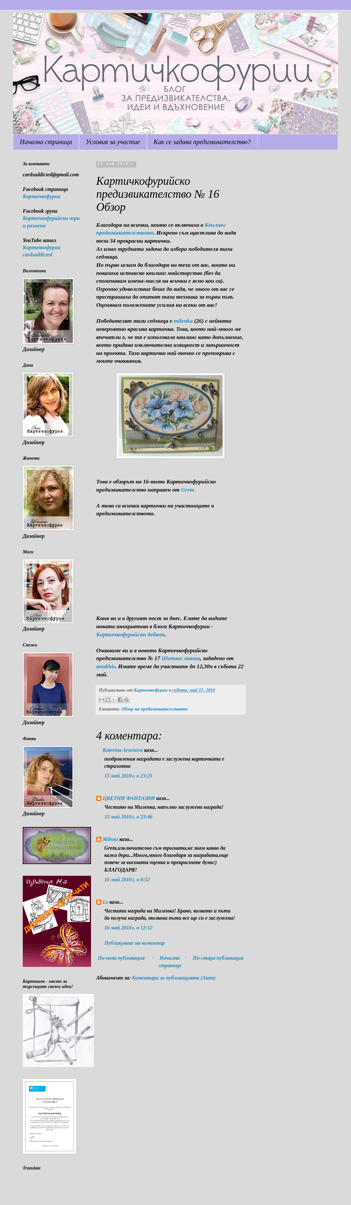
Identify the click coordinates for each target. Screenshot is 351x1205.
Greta (187, 489)
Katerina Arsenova (123, 750)
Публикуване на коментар (134, 943)
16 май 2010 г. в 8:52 (127, 879)
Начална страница (46, 141)
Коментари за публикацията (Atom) (173, 978)
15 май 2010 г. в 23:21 (128, 776)
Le (105, 902)
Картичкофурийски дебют (130, 634)
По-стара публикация (218, 958)
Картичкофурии (41, 196)
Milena (110, 839)
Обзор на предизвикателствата (154, 708)
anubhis (105, 666)
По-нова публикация (121, 958)
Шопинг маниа (181, 658)
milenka (183, 321)
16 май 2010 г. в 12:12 (128, 927)
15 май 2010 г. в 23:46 (128, 816)
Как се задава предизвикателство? (202, 141)
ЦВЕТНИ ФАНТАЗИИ (129, 798)
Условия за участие (113, 141)
